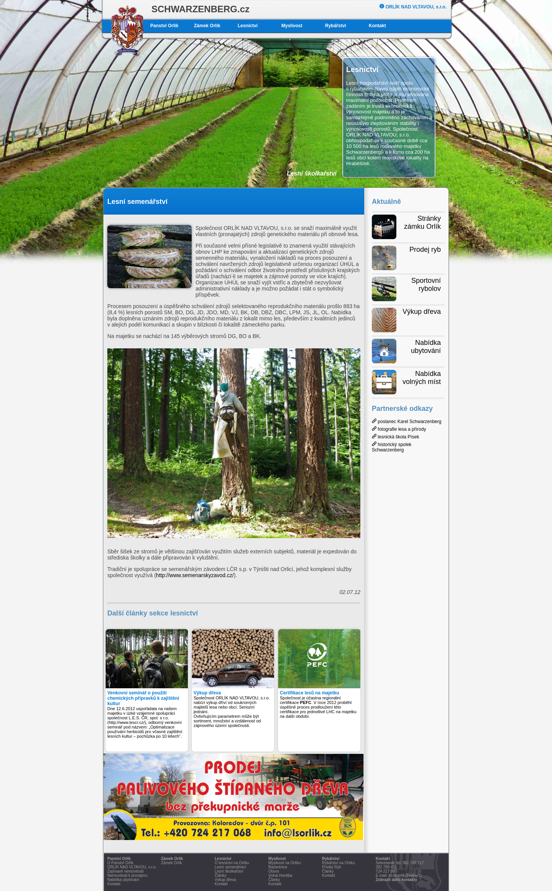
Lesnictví (248, 25)
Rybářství (335, 25)
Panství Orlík (164, 25)
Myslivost (291, 25)
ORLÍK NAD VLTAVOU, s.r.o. (413, 7)
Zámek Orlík (207, 25)
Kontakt (377, 25)
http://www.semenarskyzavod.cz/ (195, 575)
